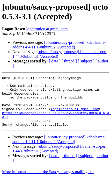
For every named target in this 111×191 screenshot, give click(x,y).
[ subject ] (86, 61)
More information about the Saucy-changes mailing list (48, 182)
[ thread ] (69, 61)
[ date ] (55, 61)
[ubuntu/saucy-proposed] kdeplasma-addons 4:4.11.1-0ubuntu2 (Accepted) (59, 44)
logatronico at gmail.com (47, 29)
